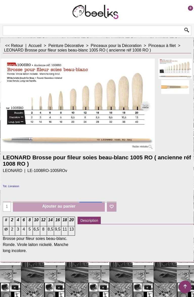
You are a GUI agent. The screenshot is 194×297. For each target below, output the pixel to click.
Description (89, 220)
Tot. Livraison (11, 186)
